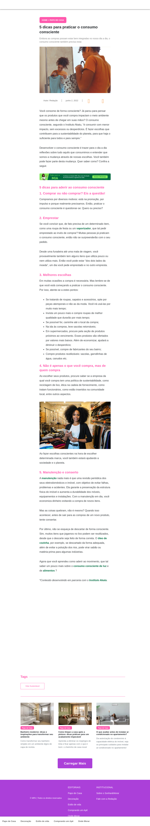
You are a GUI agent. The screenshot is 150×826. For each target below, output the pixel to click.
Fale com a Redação (106, 799)
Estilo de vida (42, 821)
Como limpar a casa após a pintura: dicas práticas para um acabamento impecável (73, 734)
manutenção (49, 478)
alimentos (49, 570)
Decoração (26, 821)
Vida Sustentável (32, 686)
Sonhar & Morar (32, 4)
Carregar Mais (75, 763)
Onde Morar (84, 821)
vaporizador (84, 228)
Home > (46, 20)
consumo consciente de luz (90, 566)
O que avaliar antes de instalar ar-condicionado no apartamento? (112, 733)
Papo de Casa (9, 821)
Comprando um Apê (63, 821)
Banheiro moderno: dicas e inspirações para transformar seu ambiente (37, 734)
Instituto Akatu (98, 580)
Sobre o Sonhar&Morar (107, 793)
